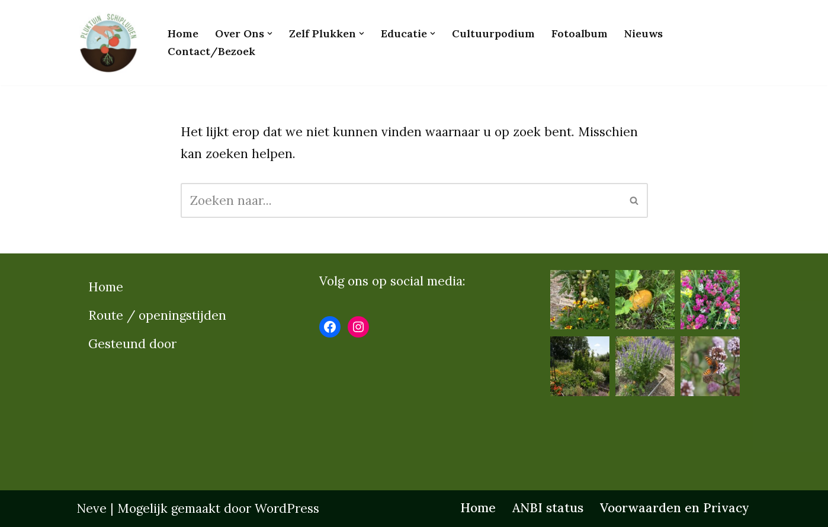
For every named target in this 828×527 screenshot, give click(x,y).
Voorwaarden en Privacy (674, 508)
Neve (91, 508)
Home (183, 33)
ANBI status (547, 508)
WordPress (287, 508)
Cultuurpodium (493, 33)
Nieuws (643, 33)
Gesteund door (132, 344)
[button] (269, 33)
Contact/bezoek (211, 51)
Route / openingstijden (157, 315)
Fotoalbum (579, 33)
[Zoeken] (401, 200)
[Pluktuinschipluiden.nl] (111, 43)
